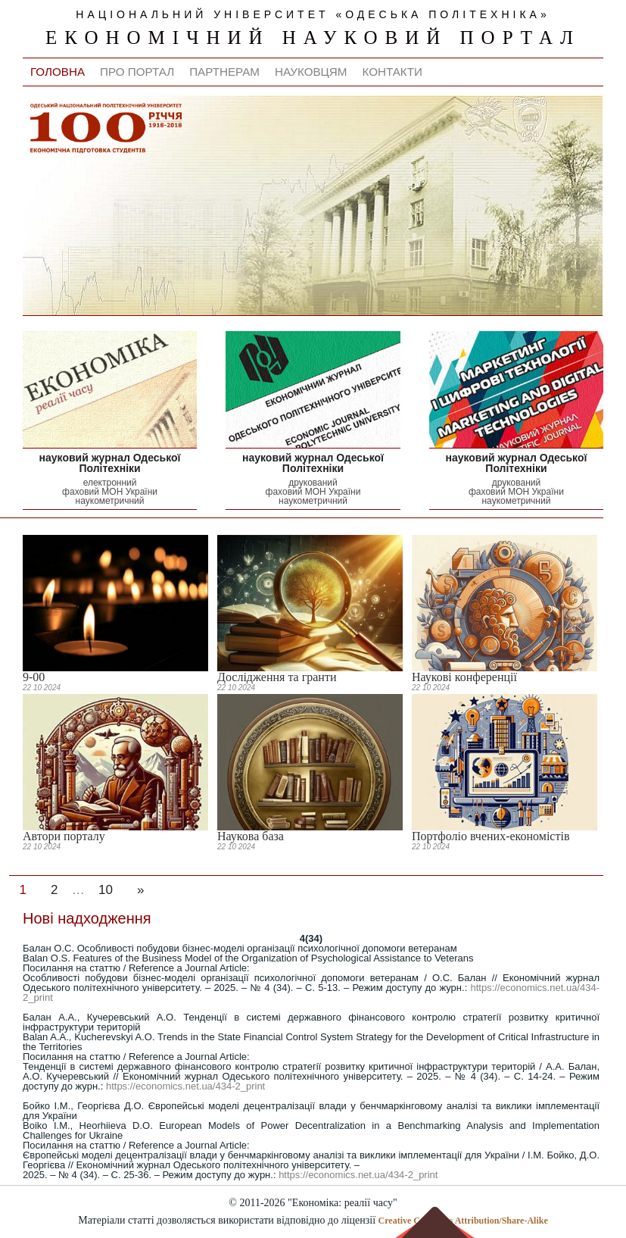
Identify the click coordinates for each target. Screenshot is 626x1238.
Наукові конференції (464, 677)
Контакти (392, 71)
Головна (57, 71)
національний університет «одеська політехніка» (313, 14)
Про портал (137, 71)
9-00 (34, 677)
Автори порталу (64, 836)
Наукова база (250, 836)
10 (105, 890)
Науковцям (311, 71)
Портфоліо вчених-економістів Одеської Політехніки (490, 842)
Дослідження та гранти (276, 677)
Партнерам (224, 71)
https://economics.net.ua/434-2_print (185, 1086)
